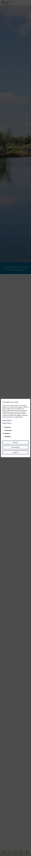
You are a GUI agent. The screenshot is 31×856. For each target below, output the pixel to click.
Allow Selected (15, 447)
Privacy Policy (7, 420)
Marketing (7, 436)
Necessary (7, 427)
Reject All (15, 452)
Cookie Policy (7, 423)
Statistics (6, 433)
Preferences (7, 430)
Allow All (15, 442)
